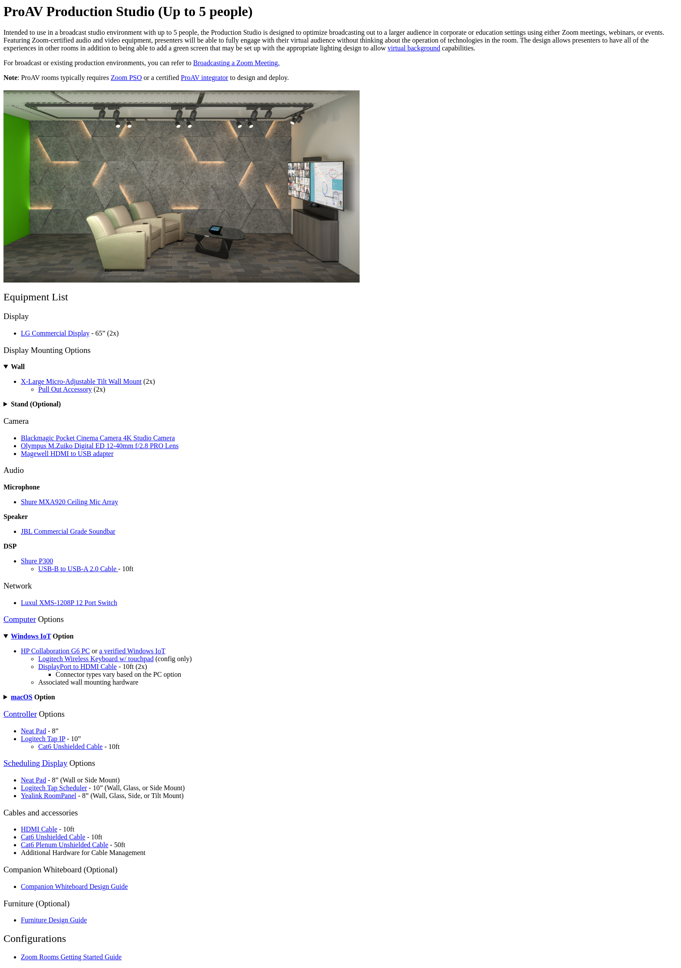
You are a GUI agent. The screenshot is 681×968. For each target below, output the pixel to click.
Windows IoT (31, 636)
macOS (22, 697)
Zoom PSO (126, 77)
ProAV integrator (204, 77)
